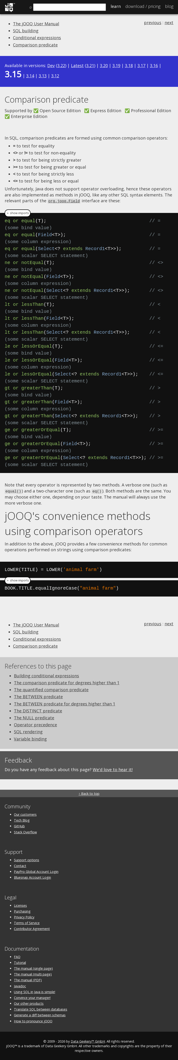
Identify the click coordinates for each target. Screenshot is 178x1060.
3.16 (154, 65)
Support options (26, 859)
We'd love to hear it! (113, 769)
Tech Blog (22, 819)
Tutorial (20, 962)
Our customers (25, 814)
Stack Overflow (25, 831)
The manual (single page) (33, 967)
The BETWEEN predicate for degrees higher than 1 (64, 703)
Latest (77, 65)
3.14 (30, 75)
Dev (51, 65)
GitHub (19, 825)
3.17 (141, 65)
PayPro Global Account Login (36, 871)
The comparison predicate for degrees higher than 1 (66, 682)
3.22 (61, 65)
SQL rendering (28, 731)
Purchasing (22, 910)
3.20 (104, 65)
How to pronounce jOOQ (33, 1020)
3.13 (43, 75)
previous (152, 22)
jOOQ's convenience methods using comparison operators (77, 523)
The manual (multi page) (33, 973)
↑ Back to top (89, 793)
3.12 (55, 75)
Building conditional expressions (46, 675)
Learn (116, 6)
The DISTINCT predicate (38, 710)
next (169, 22)
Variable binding (30, 738)
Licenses (20, 905)
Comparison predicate (35, 45)
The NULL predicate (34, 717)
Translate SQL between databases (40, 1008)
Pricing (142, 6)
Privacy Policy (24, 916)
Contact (20, 865)
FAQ (17, 956)
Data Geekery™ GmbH (88, 1040)
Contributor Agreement (32, 928)
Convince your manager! (32, 997)
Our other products (29, 1003)
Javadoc (20, 985)
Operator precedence (35, 724)
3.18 (129, 65)
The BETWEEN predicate (38, 696)
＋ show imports (17, 213)
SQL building (25, 30)
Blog (169, 6)
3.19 (116, 65)
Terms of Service (27, 922)
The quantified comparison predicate (51, 689)
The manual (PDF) (28, 979)
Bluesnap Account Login (32, 876)
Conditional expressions (37, 37)
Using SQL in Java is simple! (34, 991)
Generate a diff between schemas (40, 1014)
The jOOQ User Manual (36, 23)
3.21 (90, 65)
